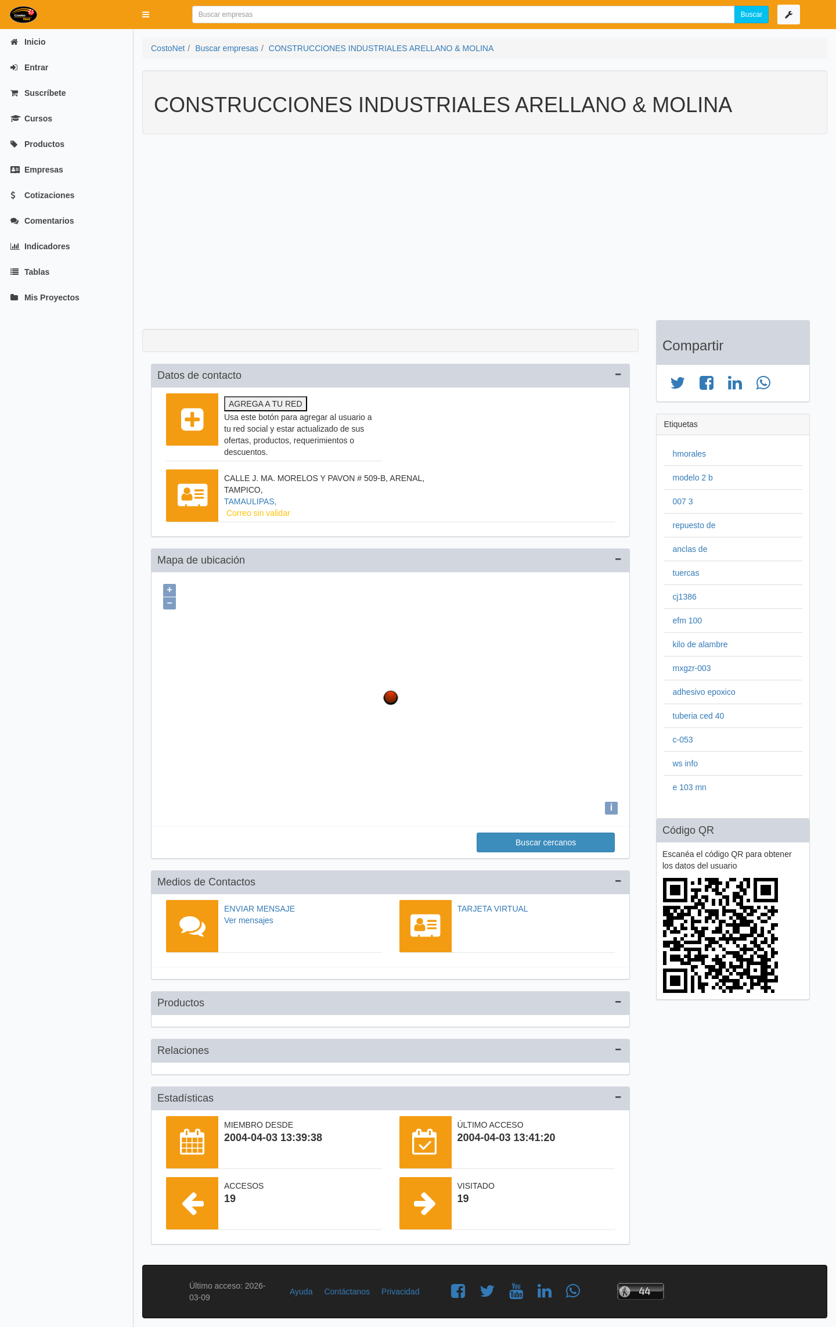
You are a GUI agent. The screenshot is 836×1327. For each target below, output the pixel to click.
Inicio (27, 41)
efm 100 (687, 620)
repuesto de (694, 525)
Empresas (36, 169)
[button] (146, 14)
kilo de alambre (700, 644)
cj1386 (685, 596)
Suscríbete (38, 93)
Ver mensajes (248, 920)
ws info (685, 763)
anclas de (690, 549)
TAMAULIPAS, (250, 501)
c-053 (683, 739)
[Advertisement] (476, 233)
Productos (37, 144)
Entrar (29, 67)
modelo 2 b (693, 477)
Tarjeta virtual (492, 908)
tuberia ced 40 (699, 715)
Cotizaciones (42, 195)
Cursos (31, 118)
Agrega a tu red (265, 403)
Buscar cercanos (546, 842)
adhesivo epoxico (704, 692)
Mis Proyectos (45, 297)
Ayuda (301, 1291)
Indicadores (40, 246)
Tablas (29, 272)
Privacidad (400, 1291)
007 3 (683, 501)
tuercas (686, 573)
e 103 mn (690, 787)
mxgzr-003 (692, 668)
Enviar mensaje (259, 908)
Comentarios (42, 220)
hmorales (690, 453)
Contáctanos (347, 1291)
